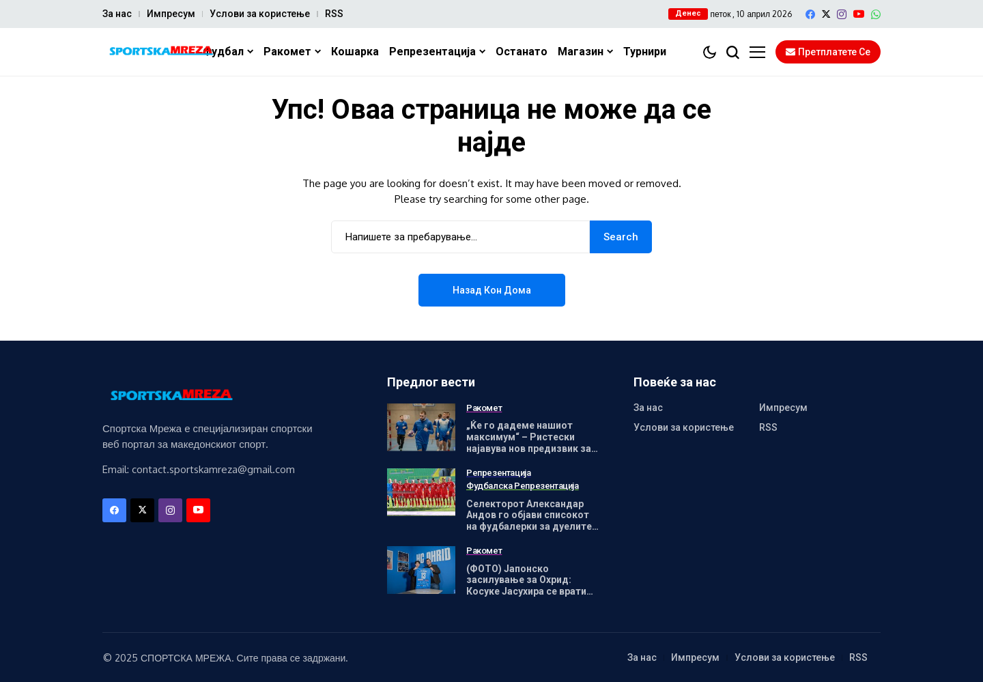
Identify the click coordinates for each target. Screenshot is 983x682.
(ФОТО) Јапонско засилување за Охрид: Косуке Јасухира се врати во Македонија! (526, 585)
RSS (334, 13)
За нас (117, 13)
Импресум (171, 13)
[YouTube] (858, 14)
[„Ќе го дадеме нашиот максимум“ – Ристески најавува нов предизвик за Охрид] (421, 427)
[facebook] (810, 14)
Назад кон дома (492, 290)
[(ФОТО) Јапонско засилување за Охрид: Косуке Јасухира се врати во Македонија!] (421, 570)
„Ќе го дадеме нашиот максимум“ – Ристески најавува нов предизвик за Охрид (528, 442)
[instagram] (841, 14)
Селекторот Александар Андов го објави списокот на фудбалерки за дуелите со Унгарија (529, 520)
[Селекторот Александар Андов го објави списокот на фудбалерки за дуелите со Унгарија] (421, 492)
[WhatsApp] (876, 14)
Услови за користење (260, 13)
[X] (826, 14)
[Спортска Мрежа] (160, 52)
